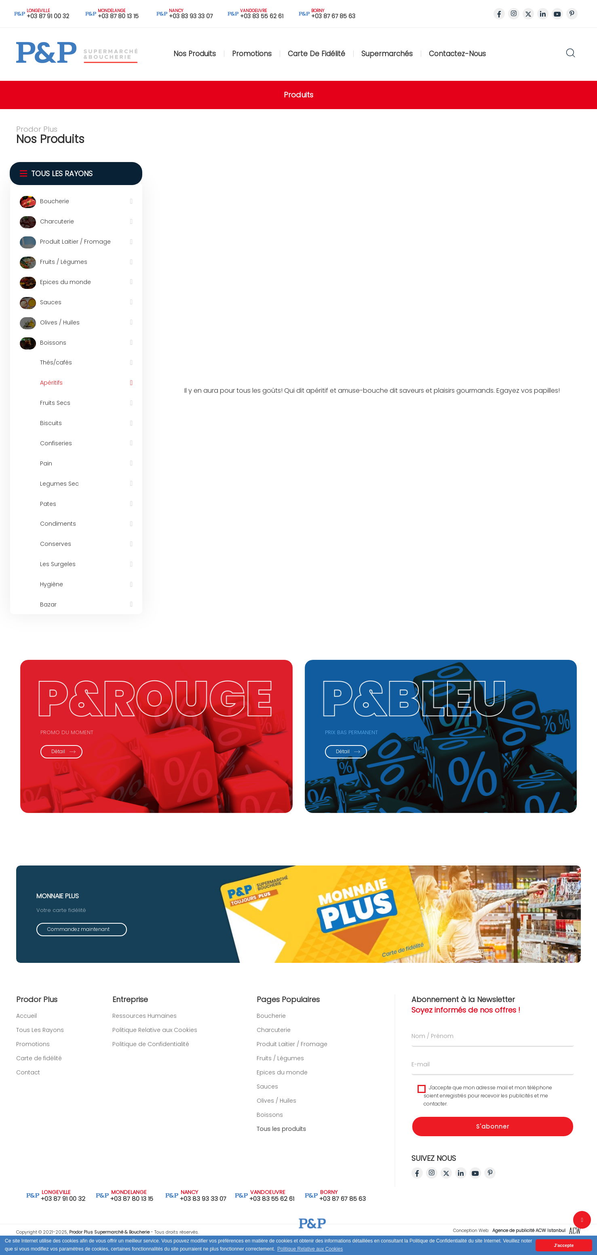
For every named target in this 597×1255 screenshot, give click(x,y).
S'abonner (504, 1138)
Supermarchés (387, 54)
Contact (16, 1072)
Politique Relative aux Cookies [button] (310, 1249)
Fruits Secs (55, 403)
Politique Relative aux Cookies (154, 1018)
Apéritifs (51, 383)
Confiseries (56, 443)
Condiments (58, 524)
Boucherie (54, 201)
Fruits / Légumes (63, 262)
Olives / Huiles (60, 322)
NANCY (176, 11)
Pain (46, 463)
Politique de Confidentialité (150, 1032)
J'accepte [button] (564, 1245)
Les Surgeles (58, 564)
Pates (48, 504)
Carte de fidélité (316, 54)
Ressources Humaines (144, 1004)
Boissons (53, 343)
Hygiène (51, 584)
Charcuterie (57, 221)
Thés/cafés (56, 362)
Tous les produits (281, 1141)
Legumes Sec (59, 484)
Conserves (55, 544)
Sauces (50, 302)
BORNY (318, 11)
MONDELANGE (112, 11)
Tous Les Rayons (28, 1030)
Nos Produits (194, 54)
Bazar (48, 604)
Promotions (252, 54)
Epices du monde (65, 282)
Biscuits (51, 423)
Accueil (14, 1016)
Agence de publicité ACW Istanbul (536, 1230)
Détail (52, 751)
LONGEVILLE (38, 11)
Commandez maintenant (78, 940)
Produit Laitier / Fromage (75, 242)
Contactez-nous (457, 54)
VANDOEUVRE (247, 11)
